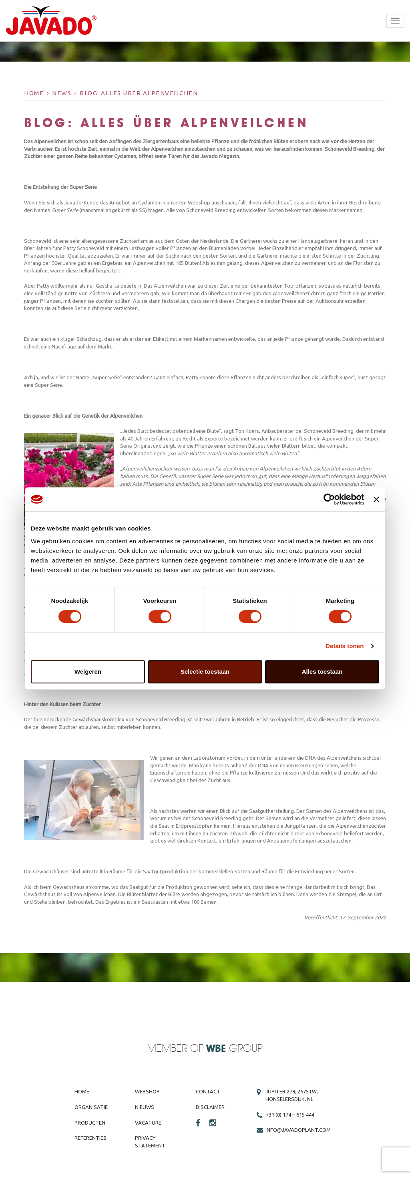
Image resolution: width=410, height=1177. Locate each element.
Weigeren (87, 671)
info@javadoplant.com (298, 1130)
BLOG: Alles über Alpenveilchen (139, 93)
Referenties (90, 1138)
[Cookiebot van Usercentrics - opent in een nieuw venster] (329, 499)
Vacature (148, 1122)
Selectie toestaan (205, 671)
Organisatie (91, 1107)
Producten (89, 1122)
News (61, 93)
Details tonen (345, 646)
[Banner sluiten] (376, 499)
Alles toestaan (322, 671)
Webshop (147, 1091)
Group (234, 1049)
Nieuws (144, 1107)
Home (34, 93)
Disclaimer (210, 1107)
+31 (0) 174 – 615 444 (289, 1114)
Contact (208, 1091)
